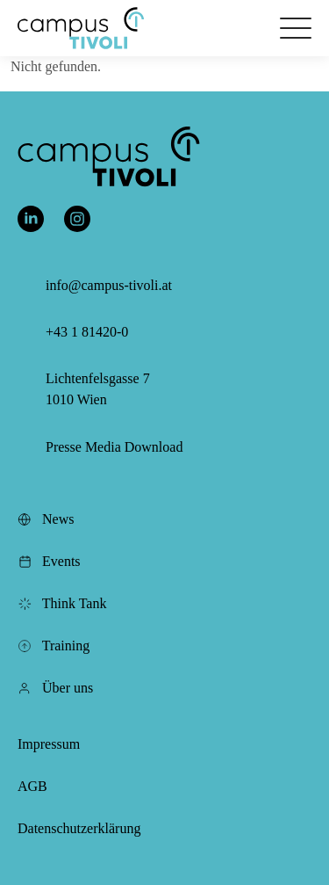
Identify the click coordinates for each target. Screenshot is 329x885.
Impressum (49, 743)
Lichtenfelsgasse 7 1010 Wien (98, 389)
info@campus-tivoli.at (109, 285)
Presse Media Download (114, 446)
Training (53, 645)
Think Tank (62, 603)
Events (49, 561)
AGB (32, 786)
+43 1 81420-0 (87, 331)
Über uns (55, 687)
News (46, 518)
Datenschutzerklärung (79, 828)
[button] (81, 28)
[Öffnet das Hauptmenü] (295, 28)
